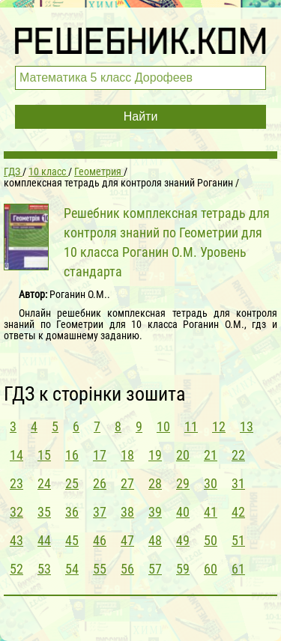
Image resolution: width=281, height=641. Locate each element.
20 (183, 455)
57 (155, 569)
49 (183, 540)
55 (99, 569)
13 (246, 426)
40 (183, 512)
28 (155, 483)
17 (99, 455)
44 (44, 540)
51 (238, 540)
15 (44, 455)
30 (210, 483)
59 (183, 569)
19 (155, 455)
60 (210, 569)
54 (72, 569)
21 (210, 455)
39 (155, 512)
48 (155, 540)
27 (127, 483)
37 (99, 512)
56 (127, 569)
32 (16, 512)
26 (99, 483)
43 (16, 540)
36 (72, 512)
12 (219, 426)
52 (16, 569)
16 (72, 455)
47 (127, 540)
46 (99, 540)
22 (238, 455)
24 (44, 483)
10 (163, 426)
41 (210, 512)
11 (191, 426)
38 (127, 512)
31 (238, 483)
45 (72, 540)
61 (238, 569)
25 (72, 483)
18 (127, 455)
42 (238, 512)
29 (183, 483)
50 (210, 540)
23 (16, 483)
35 (44, 512)
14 (16, 455)
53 (44, 569)
